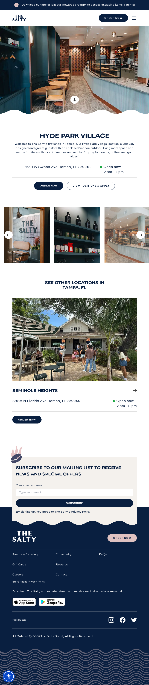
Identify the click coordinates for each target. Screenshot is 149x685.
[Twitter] (134, 620)
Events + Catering (25, 554)
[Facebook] (122, 620)
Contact (61, 574)
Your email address (29, 485)
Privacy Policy (80, 511)
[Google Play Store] (52, 602)
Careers (18, 574)
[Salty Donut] (19, 18)
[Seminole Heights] (74, 343)
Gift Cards (19, 564)
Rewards (62, 564)
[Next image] (140, 235)
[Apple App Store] (24, 602)
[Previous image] (8, 235)
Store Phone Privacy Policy (28, 582)
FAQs (103, 554)
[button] (9, 676)
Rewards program (74, 5)
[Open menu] (134, 18)
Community (63, 554)
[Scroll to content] (74, 99)
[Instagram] (111, 620)
